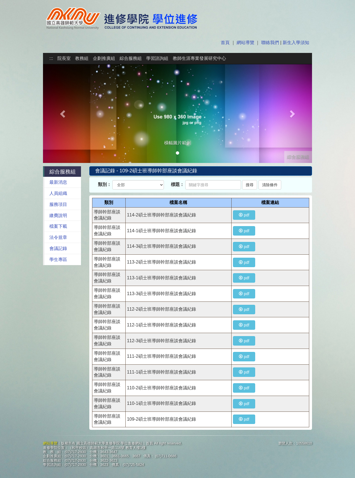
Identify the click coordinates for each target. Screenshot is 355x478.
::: (51, 58)
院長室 (64, 58)
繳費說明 (58, 215)
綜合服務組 (131, 58)
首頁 (226, 42)
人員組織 (58, 193)
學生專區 (58, 259)
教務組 (81, 58)
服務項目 (58, 204)
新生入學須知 (295, 42)
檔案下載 (58, 226)
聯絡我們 (270, 42)
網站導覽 (245, 42)
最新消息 (58, 182)
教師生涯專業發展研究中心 (199, 58)
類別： (104, 184)
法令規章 (58, 237)
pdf (244, 215)
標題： (177, 184)
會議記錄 (58, 248)
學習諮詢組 (157, 58)
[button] (63, 113)
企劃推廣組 (104, 58)
